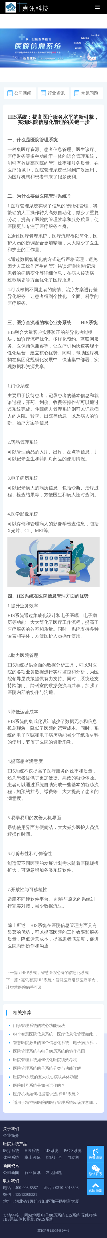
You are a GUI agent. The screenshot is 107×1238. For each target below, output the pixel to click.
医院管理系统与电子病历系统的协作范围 (49, 1051)
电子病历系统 (24, 478)
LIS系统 (51, 1151)
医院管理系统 (44, 139)
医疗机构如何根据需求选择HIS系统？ (46, 1094)
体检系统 (11, 1157)
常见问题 (89, 93)
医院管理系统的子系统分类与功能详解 (47, 1068)
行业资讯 (56, 93)
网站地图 (32, 1215)
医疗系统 (11, 1151)
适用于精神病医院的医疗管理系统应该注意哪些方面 (59, 1102)
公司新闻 (22, 93)
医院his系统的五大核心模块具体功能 (45, 1077)
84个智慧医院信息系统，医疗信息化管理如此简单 (57, 1034)
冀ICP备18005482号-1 (53, 1231)
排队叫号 (54, 1157)
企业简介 (11, 1135)
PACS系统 (73, 1151)
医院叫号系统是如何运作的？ (39, 1085)
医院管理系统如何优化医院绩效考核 (45, 1060)
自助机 (73, 1157)
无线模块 (89, 1215)
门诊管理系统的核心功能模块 (39, 1026)
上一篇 (47, 973)
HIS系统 (89, 322)
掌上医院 (33, 1157)
